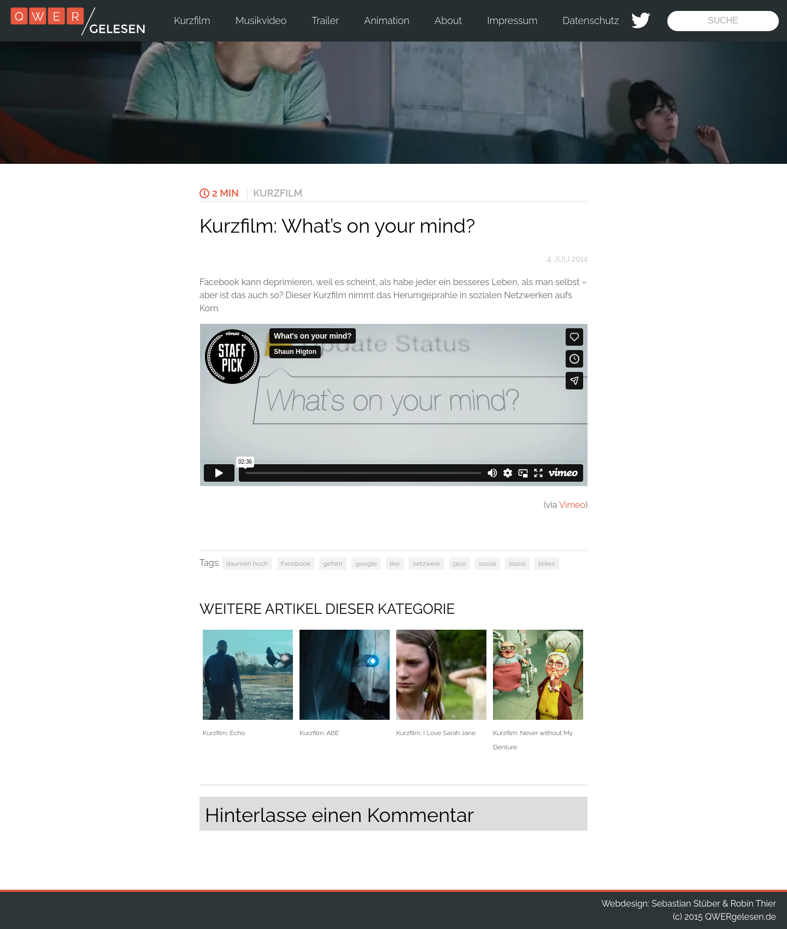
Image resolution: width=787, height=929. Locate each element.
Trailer (325, 20)
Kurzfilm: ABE (344, 683)
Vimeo (572, 505)
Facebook (295, 563)
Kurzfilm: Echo (248, 683)
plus (459, 563)
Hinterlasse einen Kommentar (339, 814)
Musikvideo (261, 20)
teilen (546, 563)
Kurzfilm (192, 20)
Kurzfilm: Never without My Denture (538, 690)
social (487, 563)
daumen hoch (247, 563)
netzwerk (427, 563)
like (395, 563)
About (448, 20)
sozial (517, 563)
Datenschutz (591, 20)
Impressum (512, 20)
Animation (386, 20)
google (366, 563)
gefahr (333, 563)
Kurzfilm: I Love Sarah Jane (441, 683)
